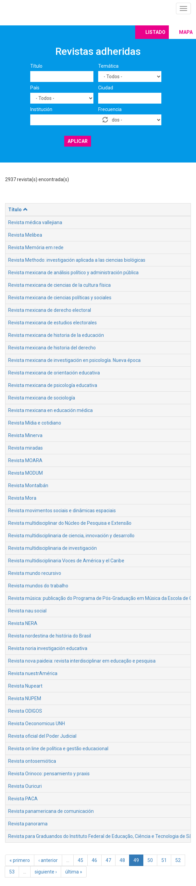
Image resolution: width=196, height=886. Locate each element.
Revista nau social (27, 610)
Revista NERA (22, 623)
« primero (20, 860)
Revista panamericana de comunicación (51, 811)
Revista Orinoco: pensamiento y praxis (49, 773)
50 (150, 860)
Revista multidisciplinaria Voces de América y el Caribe (66, 560)
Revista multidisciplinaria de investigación (52, 548)
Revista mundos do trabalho (38, 585)
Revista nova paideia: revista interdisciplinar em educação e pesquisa (82, 661)
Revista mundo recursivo (34, 573)
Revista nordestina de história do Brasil (49, 636)
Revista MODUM (25, 473)
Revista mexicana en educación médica (50, 410)
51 (164, 860)
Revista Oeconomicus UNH (36, 723)
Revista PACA (23, 798)
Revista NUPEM (24, 698)
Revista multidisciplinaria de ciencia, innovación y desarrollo (71, 535)
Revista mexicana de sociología (41, 398)
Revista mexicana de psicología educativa (52, 385)
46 (94, 860)
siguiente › (46, 871)
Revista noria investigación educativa (47, 648)
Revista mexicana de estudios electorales (52, 322)
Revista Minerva (25, 435)
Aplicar (78, 141)
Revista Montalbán (28, 485)
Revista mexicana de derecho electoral (49, 310)
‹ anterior (48, 860)
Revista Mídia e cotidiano (34, 423)
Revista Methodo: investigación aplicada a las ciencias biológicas (76, 260)
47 (108, 860)
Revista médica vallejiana (35, 222)
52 (178, 860)
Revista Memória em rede (36, 247)
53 (12, 871)
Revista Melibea (25, 235)
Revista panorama (28, 823)
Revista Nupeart (25, 686)
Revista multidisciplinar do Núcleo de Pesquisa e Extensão (69, 523)
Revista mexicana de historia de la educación (56, 335)
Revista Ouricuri (25, 786)
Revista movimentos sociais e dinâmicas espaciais (62, 510)
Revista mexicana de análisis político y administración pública (73, 272)
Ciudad (105, 87)
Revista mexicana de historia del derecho (52, 347)
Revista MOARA (25, 460)
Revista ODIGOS (25, 711)
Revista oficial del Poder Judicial (42, 736)
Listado (155, 32)
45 (80, 860)
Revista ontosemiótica (32, 761)
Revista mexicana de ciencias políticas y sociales (59, 297)
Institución (41, 109)
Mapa (186, 32)
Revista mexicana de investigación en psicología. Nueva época (74, 360)
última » (73, 871)
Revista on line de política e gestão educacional (58, 748)
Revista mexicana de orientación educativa (54, 372)
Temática (108, 66)
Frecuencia (110, 109)
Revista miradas (25, 448)
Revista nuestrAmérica (32, 673)
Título (36, 66)
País (34, 87)
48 (122, 860)
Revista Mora (22, 498)
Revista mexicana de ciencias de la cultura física (59, 285)
